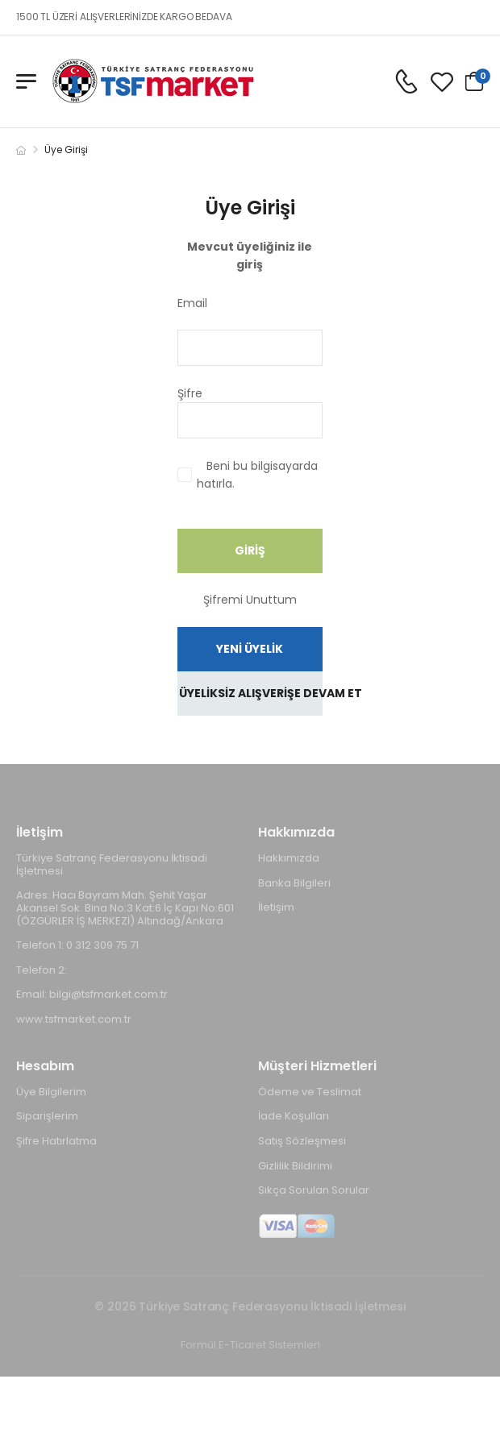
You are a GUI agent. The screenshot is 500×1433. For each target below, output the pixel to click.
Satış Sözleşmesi (302, 1140)
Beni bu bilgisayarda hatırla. (257, 475)
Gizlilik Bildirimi (295, 1165)
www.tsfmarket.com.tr (73, 1019)
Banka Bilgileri (294, 883)
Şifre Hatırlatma (56, 1140)
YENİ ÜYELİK (249, 649)
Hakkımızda (288, 858)
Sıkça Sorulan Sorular (313, 1190)
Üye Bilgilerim (51, 1091)
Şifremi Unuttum (250, 600)
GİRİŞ (250, 550)
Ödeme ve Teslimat (309, 1091)
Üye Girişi (66, 149)
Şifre (234, 393)
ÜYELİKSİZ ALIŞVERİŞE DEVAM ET (251, 693)
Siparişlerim (47, 1116)
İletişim (276, 907)
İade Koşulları (293, 1116)
